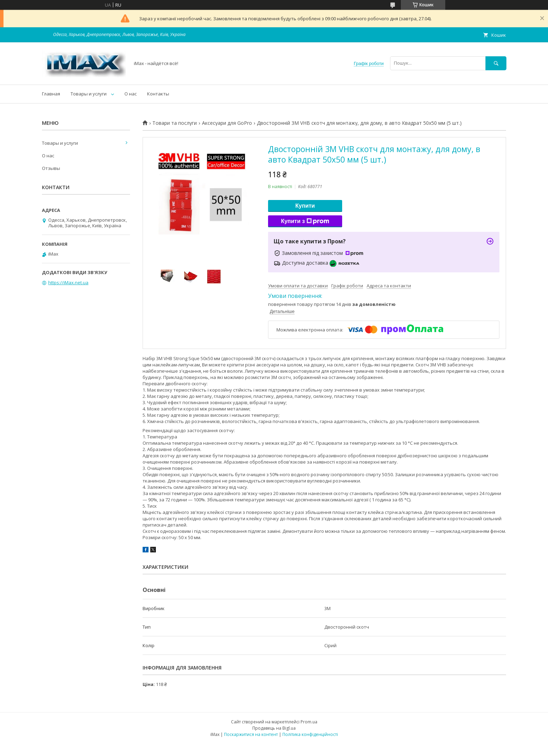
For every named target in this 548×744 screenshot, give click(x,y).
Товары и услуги (89, 94)
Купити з (305, 221)
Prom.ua (309, 722)
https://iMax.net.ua (68, 282)
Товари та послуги (174, 123)
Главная (51, 94)
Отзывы (51, 168)
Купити (305, 206)
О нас (130, 94)
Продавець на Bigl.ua (274, 728)
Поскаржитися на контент (251, 734)
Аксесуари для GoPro (227, 123)
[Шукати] (495, 63)
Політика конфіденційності (310, 734)
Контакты (158, 94)
